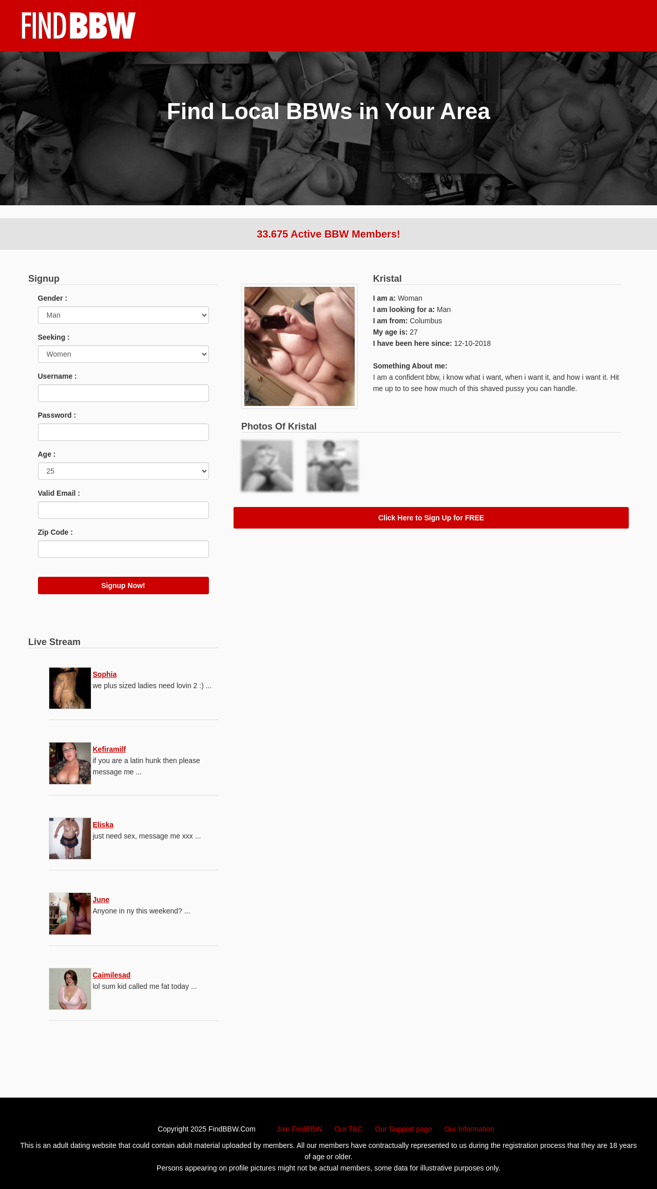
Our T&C (349, 1129)
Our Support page (403, 1129)
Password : (57, 415)
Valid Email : (59, 493)
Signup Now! (123, 585)
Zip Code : (55, 532)
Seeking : (54, 337)
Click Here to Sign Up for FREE (431, 518)
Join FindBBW (299, 1129)
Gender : (53, 298)
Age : (47, 454)
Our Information (469, 1129)
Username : (57, 376)
